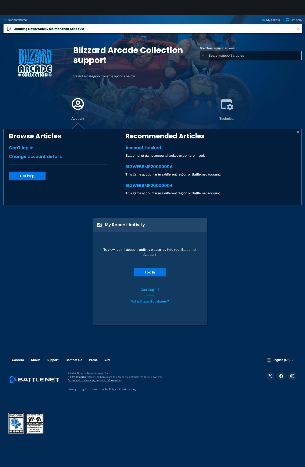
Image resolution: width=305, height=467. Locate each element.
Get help (294, 20)
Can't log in (21, 148)
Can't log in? (149, 289)
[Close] (298, 28)
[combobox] (251, 55)
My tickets (271, 20)
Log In (150, 272)
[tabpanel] (152, 167)
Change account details (35, 156)
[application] (77, 109)
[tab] (77, 109)
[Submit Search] (203, 55)
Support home (15, 20)
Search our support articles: (217, 48)
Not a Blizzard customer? (150, 301)
